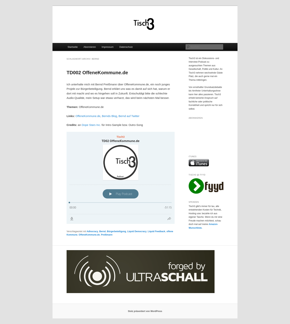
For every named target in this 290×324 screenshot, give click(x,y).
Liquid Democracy (136, 231)
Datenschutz (126, 47)
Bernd (102, 231)
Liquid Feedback (156, 231)
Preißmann (106, 234)
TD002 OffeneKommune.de (97, 72)
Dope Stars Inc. (91, 124)
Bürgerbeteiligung (116, 231)
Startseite (73, 47)
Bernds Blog (109, 116)
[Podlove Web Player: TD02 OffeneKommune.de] (121, 178)
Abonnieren (90, 47)
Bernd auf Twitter (129, 116)
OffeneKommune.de (87, 116)
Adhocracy (92, 231)
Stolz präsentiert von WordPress (145, 311)
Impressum (108, 47)
